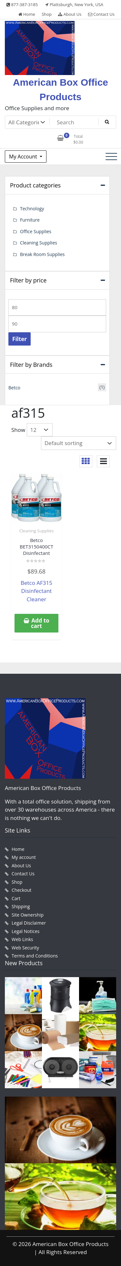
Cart (16, 898)
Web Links (22, 939)
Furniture (30, 220)
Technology (32, 208)
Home (26, 14)
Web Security (25, 948)
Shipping (21, 906)
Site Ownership (28, 915)
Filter (19, 339)
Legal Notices (25, 931)
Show (18, 429)
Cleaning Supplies (36, 531)
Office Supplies (35, 231)
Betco (14, 388)
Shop (47, 14)
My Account (23, 156)
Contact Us (101, 14)
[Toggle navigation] (111, 156)
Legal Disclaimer (29, 923)
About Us (69, 14)
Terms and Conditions (35, 956)
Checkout (21, 890)
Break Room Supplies (42, 254)
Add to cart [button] (40, 623)
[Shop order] (78, 443)
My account (24, 857)
